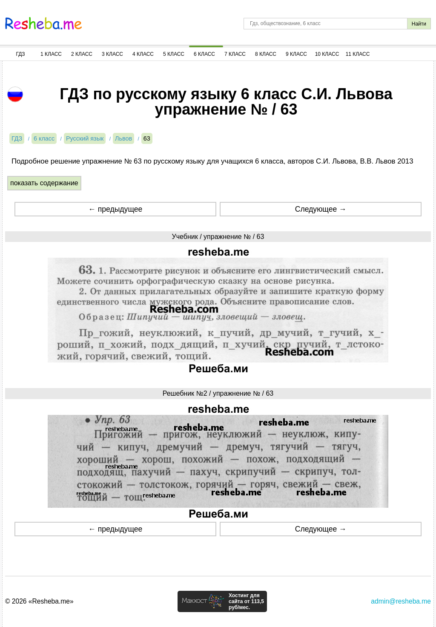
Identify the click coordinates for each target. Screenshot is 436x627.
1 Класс (51, 54)
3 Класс (112, 54)
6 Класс (204, 54)
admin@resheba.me (401, 601)
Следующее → (321, 209)
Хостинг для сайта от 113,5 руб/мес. (246, 601)
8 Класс (265, 54)
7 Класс (235, 54)
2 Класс (81, 54)
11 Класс (358, 54)
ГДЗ (20, 54)
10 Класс (327, 54)
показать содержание (44, 183)
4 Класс (143, 54)
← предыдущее (115, 209)
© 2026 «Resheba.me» (39, 601)
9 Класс (296, 54)
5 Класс (173, 54)
